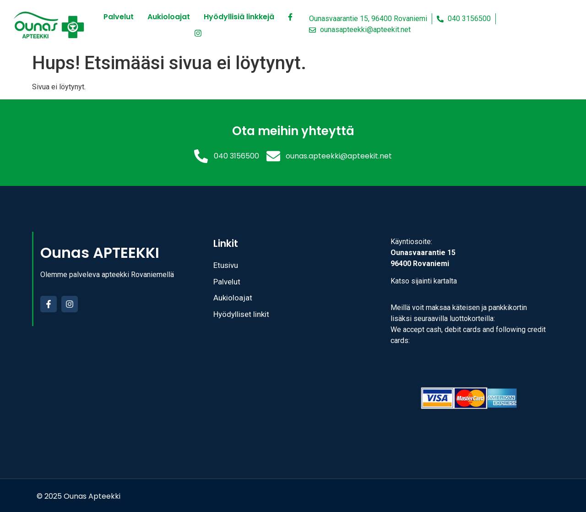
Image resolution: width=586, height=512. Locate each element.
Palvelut (118, 16)
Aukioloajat (168, 16)
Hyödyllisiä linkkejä (239, 16)
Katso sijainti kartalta (424, 281)
